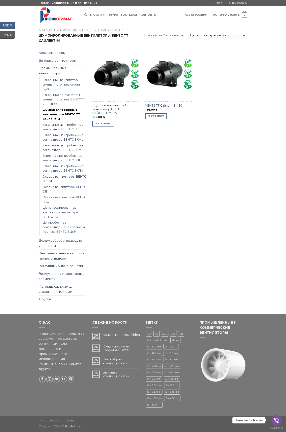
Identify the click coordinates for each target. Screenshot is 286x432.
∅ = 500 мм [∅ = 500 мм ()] (154, 404)
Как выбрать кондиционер (115, 361)
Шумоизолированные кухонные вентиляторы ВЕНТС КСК (60, 212)
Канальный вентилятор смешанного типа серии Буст (61, 84)
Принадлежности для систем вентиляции (57, 289)
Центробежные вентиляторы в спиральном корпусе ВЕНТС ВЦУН (64, 227)
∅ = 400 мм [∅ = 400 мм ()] (154, 398)
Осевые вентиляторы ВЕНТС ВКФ (64, 200)
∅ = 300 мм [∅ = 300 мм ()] (154, 385)
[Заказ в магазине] (217, 35)
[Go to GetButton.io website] (276, 428)
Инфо (113, 14)
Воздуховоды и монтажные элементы (62, 276)
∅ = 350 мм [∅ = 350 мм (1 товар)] (154, 391)
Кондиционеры (52, 53)
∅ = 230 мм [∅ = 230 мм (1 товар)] (154, 372)
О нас (218, 2)
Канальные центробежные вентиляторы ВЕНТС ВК (63, 127)
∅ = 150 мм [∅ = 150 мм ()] (171, 353)
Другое (45, 299)
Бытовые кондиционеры (116, 374)
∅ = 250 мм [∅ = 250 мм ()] (154, 378)
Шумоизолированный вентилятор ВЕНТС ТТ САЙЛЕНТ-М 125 (109, 109)
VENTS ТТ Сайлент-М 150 (163, 105)
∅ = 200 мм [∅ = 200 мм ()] (154, 366)
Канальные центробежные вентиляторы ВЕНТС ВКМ (63, 148)
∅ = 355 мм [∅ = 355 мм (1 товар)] (172, 391)
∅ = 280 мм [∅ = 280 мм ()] (172, 378)
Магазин (98, 15)
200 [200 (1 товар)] (164, 333)
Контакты (148, 14)
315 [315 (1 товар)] (181, 333)
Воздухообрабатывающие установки (60, 243)
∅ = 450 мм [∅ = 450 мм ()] (172, 398)
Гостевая (129, 14)
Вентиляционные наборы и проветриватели (62, 255)
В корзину (103, 123)
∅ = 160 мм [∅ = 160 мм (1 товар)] (154, 359)
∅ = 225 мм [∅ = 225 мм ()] (172, 366)
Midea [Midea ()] (176, 340)
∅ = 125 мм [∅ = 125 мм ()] (171, 346)
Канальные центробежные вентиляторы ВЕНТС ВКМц (63, 137)
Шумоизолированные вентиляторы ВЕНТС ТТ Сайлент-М (61, 114)
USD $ (9, 25)
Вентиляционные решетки (61, 266)
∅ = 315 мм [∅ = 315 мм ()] (172, 385)
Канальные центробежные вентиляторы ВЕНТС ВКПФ (63, 168)
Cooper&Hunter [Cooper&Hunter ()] (157, 340)
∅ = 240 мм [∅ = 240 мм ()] (172, 372)
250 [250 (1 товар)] (173, 333)
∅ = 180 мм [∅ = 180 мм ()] (171, 359)
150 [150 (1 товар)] (156, 333)
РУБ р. (9, 35)
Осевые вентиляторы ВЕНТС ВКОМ (64, 179)
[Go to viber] (276, 420)
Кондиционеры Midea (121, 335)
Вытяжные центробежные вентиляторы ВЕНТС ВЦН (62, 158)
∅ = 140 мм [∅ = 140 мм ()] (154, 353)
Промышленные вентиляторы (90, 30)
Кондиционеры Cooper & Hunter (116, 348)
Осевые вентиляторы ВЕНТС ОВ (64, 189)
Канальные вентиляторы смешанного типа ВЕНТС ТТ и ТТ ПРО (64, 99)
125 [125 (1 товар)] (149, 333)
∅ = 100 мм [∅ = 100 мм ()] (154, 346)
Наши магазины (236, 2)
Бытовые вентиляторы (57, 60)
